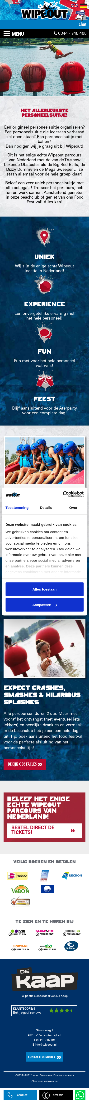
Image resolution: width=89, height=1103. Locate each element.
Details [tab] (46, 507)
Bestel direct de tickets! (32, 830)
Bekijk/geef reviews (27, 1013)
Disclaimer (46, 1076)
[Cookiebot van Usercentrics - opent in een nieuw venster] (63, 494)
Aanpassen (44, 605)
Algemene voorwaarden (45, 1081)
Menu (18, 33)
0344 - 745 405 (70, 33)
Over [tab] (73, 507)
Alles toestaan (45, 589)
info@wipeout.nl (45, 1044)
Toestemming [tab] (17, 507)
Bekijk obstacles (22, 764)
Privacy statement (63, 1076)
